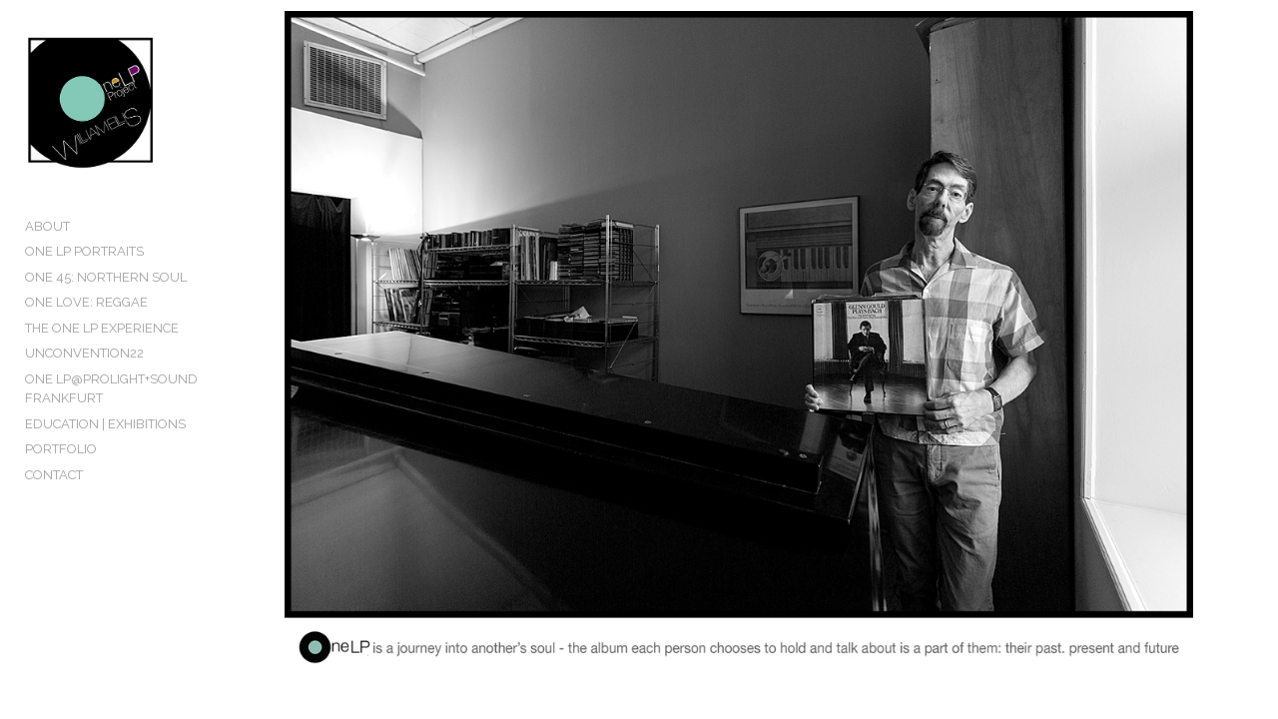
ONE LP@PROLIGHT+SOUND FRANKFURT (111, 420)
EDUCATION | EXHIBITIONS (105, 455)
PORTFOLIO (61, 481)
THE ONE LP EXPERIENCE (102, 360)
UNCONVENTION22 (84, 385)
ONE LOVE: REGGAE (86, 335)
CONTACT (54, 506)
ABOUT (47, 258)
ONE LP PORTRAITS (84, 284)
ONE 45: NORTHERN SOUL (106, 309)
